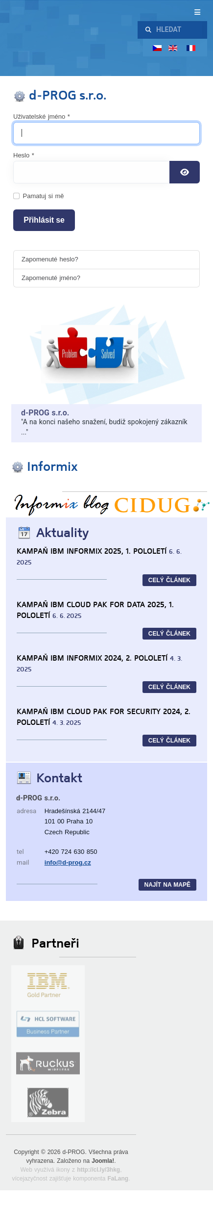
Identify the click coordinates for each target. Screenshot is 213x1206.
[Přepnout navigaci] (155, 12)
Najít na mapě (167, 884)
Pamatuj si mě (43, 196)
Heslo (23, 155)
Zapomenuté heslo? (50, 259)
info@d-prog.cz (68, 862)
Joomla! (103, 1160)
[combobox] (177, 30)
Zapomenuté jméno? (51, 278)
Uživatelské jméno (41, 116)
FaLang (117, 1178)
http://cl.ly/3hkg (98, 1169)
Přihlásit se (44, 220)
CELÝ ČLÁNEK (169, 580)
